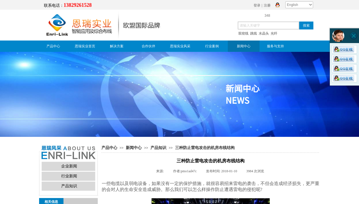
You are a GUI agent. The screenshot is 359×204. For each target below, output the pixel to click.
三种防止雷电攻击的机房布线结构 (205, 148)
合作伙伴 (148, 46)
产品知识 (158, 148)
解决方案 (117, 46)
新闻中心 (243, 46)
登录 (257, 5)
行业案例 (212, 46)
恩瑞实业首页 (85, 46)
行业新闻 (69, 176)
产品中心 (53, 46)
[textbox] (268, 25)
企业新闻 (69, 166)
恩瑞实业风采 (180, 46)
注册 (267, 5)
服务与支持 (275, 46)
